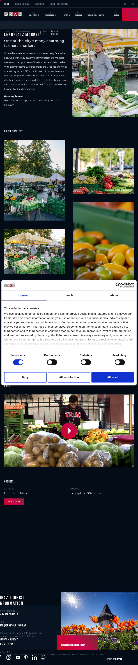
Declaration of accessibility (85, 654)
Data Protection (61, 654)
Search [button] (116, 14)
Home (6, 3)
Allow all (112, 377)
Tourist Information (96, 14)
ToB (52, 654)
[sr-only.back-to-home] (15, 14)
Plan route (14, 501)
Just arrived (34, 14)
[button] (69, 431)
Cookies (100, 654)
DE (125, 3)
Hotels (67, 14)
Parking (78, 14)
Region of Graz (22, 3)
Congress (39, 3)
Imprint (71, 654)
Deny (25, 377)
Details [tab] (69, 295)
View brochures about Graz (73, 645)
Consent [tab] (24, 295)
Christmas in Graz (59, 3)
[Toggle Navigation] (130, 14)
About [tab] (114, 295)
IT (133, 3)
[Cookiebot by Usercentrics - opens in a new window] (118, 285)
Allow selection (69, 377)
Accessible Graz (52, 14)
